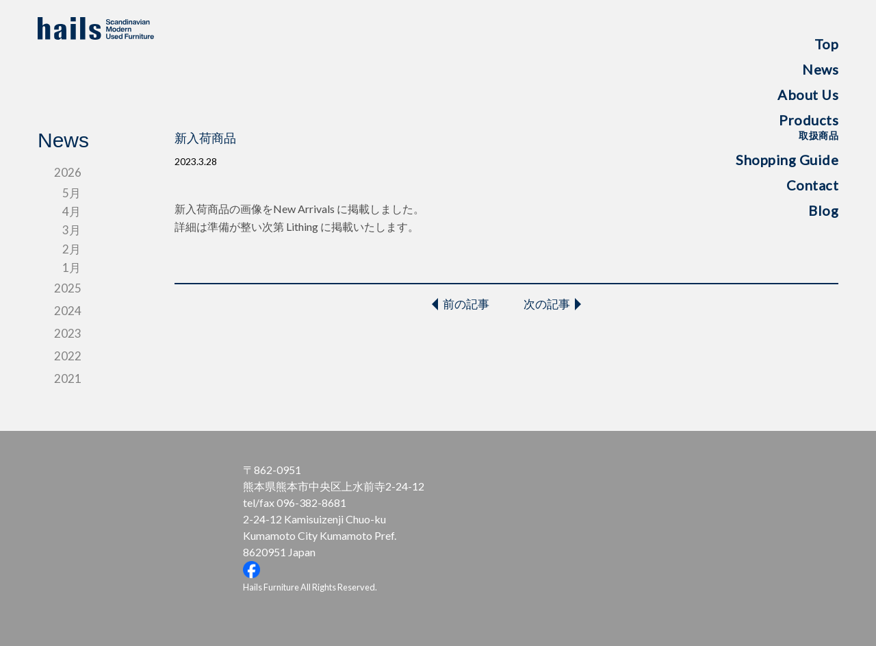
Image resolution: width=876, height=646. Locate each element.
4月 (71, 211)
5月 (71, 193)
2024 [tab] (67, 310)
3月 (71, 230)
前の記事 (466, 304)
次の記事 (547, 304)
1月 (71, 267)
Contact (812, 185)
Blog (823, 210)
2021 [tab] (67, 378)
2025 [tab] (67, 288)
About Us (807, 94)
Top (826, 44)
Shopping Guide (787, 159)
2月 (71, 249)
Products (808, 126)
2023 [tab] (67, 333)
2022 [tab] (67, 356)
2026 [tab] (67, 172)
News (820, 69)
